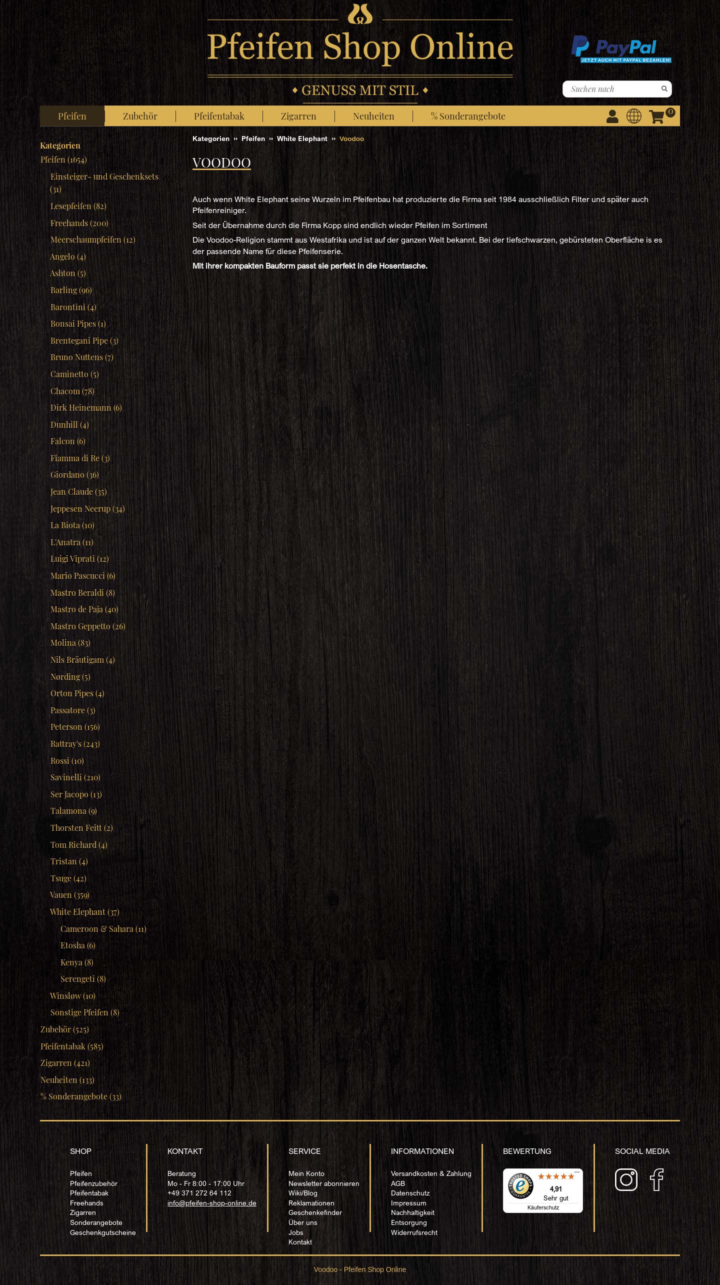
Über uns (303, 1222)
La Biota (72, 525)
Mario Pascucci (83, 575)
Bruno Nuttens (82, 357)
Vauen (70, 894)
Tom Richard (79, 844)
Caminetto (74, 374)
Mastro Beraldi (82, 592)
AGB (398, 1183)
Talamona (73, 810)
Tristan (69, 861)
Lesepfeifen (78, 206)
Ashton (68, 273)
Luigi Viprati (79, 558)
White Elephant (85, 911)
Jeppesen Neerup (87, 508)
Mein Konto (306, 1173)
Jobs (296, 1232)
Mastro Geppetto (88, 626)
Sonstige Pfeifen (85, 1012)
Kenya (77, 962)
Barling (71, 290)
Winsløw (73, 995)
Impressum (408, 1202)
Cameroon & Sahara (103, 928)
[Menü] (577, 1174)
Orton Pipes (77, 693)
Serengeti (83, 978)
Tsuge (68, 878)
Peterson (75, 726)
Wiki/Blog (303, 1192)
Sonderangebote (96, 1222)
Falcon (68, 441)
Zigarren (83, 1212)
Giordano (74, 474)
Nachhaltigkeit (412, 1212)
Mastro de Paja (84, 609)
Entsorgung (409, 1222)
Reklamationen (311, 1202)
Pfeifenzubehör (94, 1183)
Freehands (79, 223)
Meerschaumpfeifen (93, 239)
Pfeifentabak (89, 1192)
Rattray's (75, 743)
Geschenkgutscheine (103, 1232)
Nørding (70, 676)
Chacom (72, 391)
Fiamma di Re (80, 458)
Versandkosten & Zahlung (431, 1173)
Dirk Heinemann (86, 407)
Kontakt (300, 1241)
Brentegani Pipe (84, 340)
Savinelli (75, 777)
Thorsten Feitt (81, 827)
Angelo (68, 256)
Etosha (78, 945)
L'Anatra (72, 542)
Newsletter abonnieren (324, 1183)
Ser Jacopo (76, 794)
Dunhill (69, 424)
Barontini (73, 307)
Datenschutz (410, 1192)
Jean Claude (78, 491)
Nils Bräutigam (82, 659)
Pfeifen (81, 1173)
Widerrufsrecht (414, 1232)
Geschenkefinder (315, 1212)
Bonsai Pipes (78, 323)
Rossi (67, 760)
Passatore (73, 710)
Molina (70, 642)
